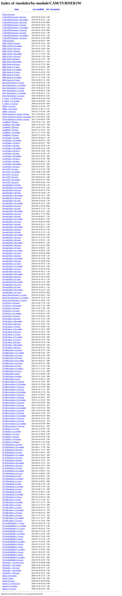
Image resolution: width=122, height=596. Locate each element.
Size (47, 9)
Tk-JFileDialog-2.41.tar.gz (12, 473)
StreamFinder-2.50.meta (11, 256)
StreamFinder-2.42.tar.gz (11, 214)
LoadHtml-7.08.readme (11, 125)
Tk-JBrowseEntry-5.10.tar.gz (13, 387)
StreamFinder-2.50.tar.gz (11, 261)
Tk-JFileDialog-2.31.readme (13, 455)
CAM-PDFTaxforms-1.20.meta (14, 33)
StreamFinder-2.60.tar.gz (11, 277)
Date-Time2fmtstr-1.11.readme (14, 93)
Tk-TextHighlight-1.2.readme (13, 534)
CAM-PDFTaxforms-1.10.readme (15, 28)
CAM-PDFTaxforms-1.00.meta (14, 17)
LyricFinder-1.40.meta (10, 146)
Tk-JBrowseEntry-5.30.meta (13, 413)
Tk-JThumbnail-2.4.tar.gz (12, 497)
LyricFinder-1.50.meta (10, 153)
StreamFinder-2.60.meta (11, 271)
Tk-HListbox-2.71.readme (12, 337)
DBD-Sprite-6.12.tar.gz (11, 80)
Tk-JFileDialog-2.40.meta (12, 460)
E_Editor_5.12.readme (11, 101)
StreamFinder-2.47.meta (11, 248)
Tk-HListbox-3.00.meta (11, 342)
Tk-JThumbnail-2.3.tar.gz (12, 489)
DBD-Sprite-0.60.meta (11, 59)
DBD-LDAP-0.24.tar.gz (11, 49)
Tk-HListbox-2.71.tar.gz (11, 340)
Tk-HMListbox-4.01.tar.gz (12, 363)
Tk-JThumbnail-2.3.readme (12, 487)
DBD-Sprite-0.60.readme (12, 62)
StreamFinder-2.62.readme (12, 290)
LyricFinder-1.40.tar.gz (11, 151)
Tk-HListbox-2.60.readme (12, 321)
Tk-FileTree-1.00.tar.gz (11, 308)
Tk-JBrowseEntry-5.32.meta (13, 421)
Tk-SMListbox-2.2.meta (11, 500)
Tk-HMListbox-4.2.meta (11, 366)
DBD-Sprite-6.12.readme (12, 77)
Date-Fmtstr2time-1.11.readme (14, 85)
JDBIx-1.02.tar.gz (9, 111)
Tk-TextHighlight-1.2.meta (12, 531)
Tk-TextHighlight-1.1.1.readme (14, 526)
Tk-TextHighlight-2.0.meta (12, 539)
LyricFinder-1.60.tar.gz (11, 167)
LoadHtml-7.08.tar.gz (10, 127)
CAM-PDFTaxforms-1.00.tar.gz (14, 22)
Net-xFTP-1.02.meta (10, 177)
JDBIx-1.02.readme (9, 109)
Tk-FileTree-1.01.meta (11, 311)
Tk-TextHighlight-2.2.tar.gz (12, 560)
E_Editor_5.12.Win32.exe (12, 98)
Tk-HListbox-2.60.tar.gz (11, 324)
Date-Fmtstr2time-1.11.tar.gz (13, 88)
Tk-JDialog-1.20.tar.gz (11, 442)
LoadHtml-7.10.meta (10, 130)
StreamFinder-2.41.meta (11, 201)
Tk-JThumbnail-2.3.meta (11, 484)
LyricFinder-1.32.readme (11, 140)
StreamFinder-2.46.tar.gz (11, 245)
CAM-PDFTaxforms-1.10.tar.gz (14, 30)
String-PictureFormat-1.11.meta (14, 295)
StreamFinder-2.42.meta (11, 209)
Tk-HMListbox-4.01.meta (12, 358)
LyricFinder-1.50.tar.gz (11, 159)
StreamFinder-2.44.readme (12, 227)
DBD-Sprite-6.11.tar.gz (11, 72)
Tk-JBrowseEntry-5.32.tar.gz (13, 426)
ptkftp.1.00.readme (9, 576)
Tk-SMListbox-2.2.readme (12, 502)
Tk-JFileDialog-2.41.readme (13, 471)
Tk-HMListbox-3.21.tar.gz (12, 355)
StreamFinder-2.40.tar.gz (11, 198)
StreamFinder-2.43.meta (11, 216)
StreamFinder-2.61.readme (12, 282)
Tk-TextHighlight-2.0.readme (13, 542)
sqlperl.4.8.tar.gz (8, 581)
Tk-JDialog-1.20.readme (11, 439)
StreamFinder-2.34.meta (11, 185)
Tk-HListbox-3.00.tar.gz (11, 348)
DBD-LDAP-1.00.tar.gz (11, 56)
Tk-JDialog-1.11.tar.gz (11, 434)
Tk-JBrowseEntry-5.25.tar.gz (13, 410)
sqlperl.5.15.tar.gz (9, 589)
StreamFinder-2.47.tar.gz (11, 253)
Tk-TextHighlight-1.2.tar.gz (12, 536)
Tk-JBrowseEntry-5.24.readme (14, 400)
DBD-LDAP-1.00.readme (12, 54)
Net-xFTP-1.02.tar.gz (10, 182)
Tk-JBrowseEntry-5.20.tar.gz (13, 395)
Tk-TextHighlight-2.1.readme (13, 549)
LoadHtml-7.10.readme (11, 132)
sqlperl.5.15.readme (9, 586)
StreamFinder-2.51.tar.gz (11, 269)
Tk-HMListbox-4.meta (11, 374)
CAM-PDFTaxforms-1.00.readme (15, 20)
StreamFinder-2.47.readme (12, 250)
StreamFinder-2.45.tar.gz (11, 237)
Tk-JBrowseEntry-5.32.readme (14, 424)
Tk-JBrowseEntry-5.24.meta (13, 397)
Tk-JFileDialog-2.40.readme (13, 463)
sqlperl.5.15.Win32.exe (11, 584)
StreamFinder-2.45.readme (12, 235)
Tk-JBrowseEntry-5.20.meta (13, 389)
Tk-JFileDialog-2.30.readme (13, 447)
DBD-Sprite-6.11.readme (11, 70)
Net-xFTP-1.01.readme (11, 172)
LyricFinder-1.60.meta (10, 161)
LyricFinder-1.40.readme (11, 148)
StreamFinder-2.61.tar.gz (11, 285)
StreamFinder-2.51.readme (12, 266)
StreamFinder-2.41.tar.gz (11, 206)
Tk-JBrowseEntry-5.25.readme (14, 408)
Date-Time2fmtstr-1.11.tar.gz (13, 96)
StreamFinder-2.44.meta (11, 224)
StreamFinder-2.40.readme (12, 195)
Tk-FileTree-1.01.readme (11, 313)
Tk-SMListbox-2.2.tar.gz (11, 505)
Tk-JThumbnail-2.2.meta (11, 476)
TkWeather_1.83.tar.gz (11, 568)
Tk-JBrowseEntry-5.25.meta (13, 405)
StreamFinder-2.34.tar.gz (11, 190)
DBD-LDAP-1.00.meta (11, 51)
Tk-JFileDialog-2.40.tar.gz (12, 466)
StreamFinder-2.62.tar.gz (11, 292)
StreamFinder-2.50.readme (12, 258)
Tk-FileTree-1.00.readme (11, 306)
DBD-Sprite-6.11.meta (11, 67)
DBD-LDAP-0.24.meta (11, 43)
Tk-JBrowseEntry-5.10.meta (13, 382)
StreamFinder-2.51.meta (11, 264)
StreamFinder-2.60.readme (12, 274)
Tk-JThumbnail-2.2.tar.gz (12, 481)
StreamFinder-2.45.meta (11, 232)
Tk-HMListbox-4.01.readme (13, 361)
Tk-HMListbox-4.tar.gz (11, 379)
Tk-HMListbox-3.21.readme (13, 353)
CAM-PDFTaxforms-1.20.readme (15, 35)
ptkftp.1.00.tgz (7, 578)
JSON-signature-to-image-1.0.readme (16, 117)
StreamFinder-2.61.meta (11, 279)
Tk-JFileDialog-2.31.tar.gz (12, 458)
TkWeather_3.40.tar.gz (11, 573)
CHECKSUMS (8, 41)
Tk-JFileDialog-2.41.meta (12, 468)
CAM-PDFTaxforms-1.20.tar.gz (14, 38)
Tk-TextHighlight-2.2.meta (12, 555)
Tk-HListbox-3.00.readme (12, 345)
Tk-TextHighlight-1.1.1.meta (13, 523)
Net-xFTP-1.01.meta (10, 169)
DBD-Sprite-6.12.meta (11, 75)
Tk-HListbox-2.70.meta (11, 327)
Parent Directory (8, 14)
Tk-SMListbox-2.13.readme (13, 510)
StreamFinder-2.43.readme (12, 219)
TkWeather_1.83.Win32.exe (13, 563)
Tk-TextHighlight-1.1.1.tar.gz (13, 528)
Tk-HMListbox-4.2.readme (12, 368)
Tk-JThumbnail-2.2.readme (12, 479)
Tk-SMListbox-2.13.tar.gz (12, 513)
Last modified (38, 9)
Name (16, 9)
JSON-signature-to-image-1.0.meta (15, 114)
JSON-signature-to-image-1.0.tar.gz (16, 119)
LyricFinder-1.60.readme (11, 164)
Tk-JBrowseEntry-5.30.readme (14, 416)
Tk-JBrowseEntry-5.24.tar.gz (13, 403)
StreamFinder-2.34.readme (12, 188)
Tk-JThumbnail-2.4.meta (11, 492)
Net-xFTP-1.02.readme (11, 180)
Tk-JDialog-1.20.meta (10, 437)
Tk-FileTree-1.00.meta (11, 303)
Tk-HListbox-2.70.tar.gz (11, 332)
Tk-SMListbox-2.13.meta (12, 507)
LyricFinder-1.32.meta (10, 138)
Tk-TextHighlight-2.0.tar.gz (12, 544)
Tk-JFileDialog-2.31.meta (12, 452)
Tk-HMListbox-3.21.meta (12, 350)
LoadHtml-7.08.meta (10, 122)
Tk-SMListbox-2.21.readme (13, 518)
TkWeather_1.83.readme (11, 565)
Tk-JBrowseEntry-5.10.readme (14, 384)
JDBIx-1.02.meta (8, 106)
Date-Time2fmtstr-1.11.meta (13, 91)
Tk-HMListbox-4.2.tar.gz (12, 371)
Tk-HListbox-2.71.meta (11, 334)
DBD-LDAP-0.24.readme (12, 46)
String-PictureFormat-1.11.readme (15, 298)
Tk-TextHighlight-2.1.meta (12, 547)
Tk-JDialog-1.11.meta (10, 429)
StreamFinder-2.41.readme (12, 203)
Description (55, 9)
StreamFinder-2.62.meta (11, 287)
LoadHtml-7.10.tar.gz (10, 135)
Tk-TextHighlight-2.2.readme (13, 557)
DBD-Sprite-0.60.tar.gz (11, 64)
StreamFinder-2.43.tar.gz (11, 222)
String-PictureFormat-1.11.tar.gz (14, 300)
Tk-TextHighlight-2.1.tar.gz (12, 552)
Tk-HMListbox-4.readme (12, 376)
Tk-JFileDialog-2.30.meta (12, 445)
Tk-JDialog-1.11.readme (11, 431)
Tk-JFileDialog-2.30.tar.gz (12, 450)
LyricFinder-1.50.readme (11, 156)
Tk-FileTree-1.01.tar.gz (11, 316)
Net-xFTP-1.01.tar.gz (10, 174)
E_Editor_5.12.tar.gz (10, 104)
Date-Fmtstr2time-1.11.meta (13, 83)
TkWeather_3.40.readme (11, 570)
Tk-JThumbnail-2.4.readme (12, 494)
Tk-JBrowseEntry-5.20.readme (14, 392)
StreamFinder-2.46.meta (11, 240)
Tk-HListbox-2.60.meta (11, 319)
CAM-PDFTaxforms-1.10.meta (14, 25)
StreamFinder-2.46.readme (12, 243)
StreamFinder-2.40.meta (11, 193)
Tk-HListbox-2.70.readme (12, 329)
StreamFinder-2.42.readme (12, 211)
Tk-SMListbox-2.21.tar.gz (12, 521)
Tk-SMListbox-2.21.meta (12, 515)
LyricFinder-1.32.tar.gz (11, 143)
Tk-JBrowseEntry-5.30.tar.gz (13, 418)
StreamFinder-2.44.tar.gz (11, 230)
